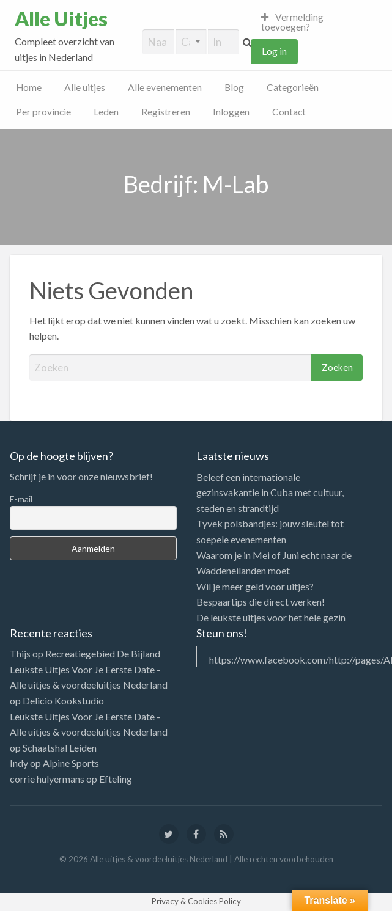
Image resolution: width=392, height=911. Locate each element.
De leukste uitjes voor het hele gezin (271, 617)
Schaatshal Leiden (60, 747)
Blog (234, 87)
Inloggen (231, 111)
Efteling (115, 779)
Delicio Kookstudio (63, 700)
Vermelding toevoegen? (292, 22)
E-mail (21, 499)
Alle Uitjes (61, 19)
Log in (274, 51)
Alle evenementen (165, 87)
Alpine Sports (71, 763)
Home (29, 87)
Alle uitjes (84, 87)
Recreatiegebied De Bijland (102, 653)
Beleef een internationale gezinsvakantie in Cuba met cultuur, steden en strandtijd (270, 492)
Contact (289, 111)
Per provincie (43, 111)
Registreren (165, 111)
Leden (106, 111)
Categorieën (293, 87)
